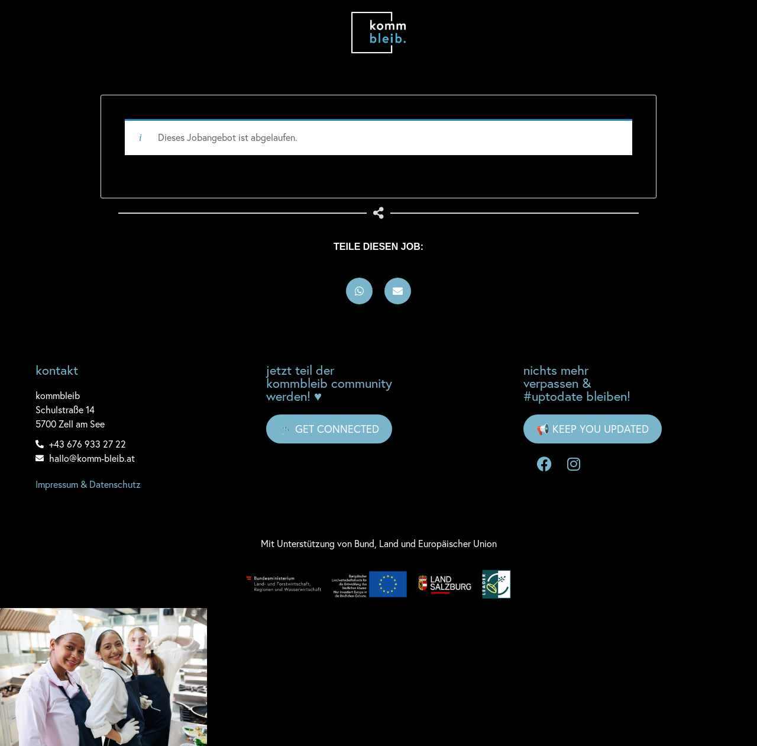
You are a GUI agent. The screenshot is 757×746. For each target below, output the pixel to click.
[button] (359, 291)
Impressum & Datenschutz (88, 484)
